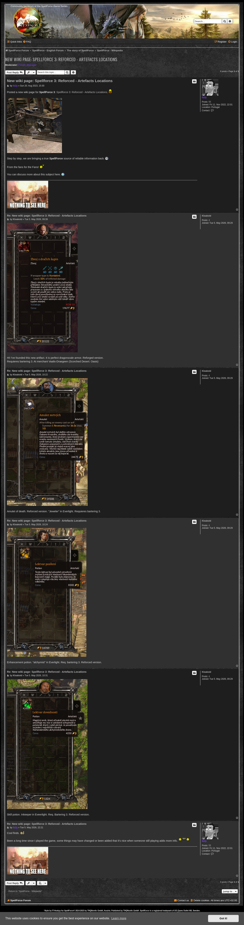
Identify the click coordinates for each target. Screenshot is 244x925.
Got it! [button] (223, 918)
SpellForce (69, 911)
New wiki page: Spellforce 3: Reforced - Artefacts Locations (61, 59)
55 (210, 102)
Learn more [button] (118, 918)
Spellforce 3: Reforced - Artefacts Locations (81, 92)
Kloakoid (206, 216)
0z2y (204, 97)
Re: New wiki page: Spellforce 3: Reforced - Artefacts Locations (47, 215)
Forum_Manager (27, 65)
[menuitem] (27, 41)
